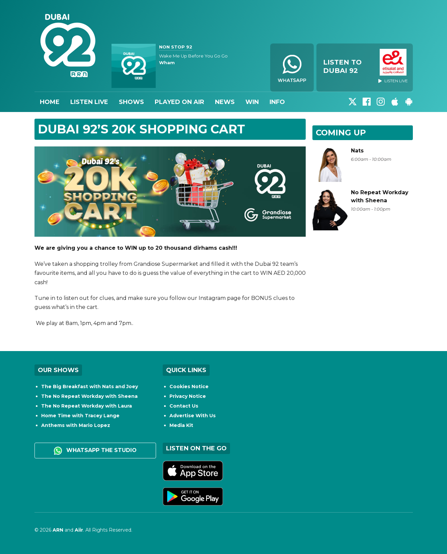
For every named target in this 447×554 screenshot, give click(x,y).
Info (277, 102)
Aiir (79, 530)
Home (50, 102)
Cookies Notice (189, 386)
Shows (131, 102)
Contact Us (183, 406)
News (225, 102)
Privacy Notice (187, 396)
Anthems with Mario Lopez (75, 425)
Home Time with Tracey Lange (80, 416)
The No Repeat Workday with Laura (86, 406)
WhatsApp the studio (95, 451)
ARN (58, 530)
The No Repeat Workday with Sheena (89, 396)
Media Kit (181, 425)
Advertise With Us (192, 416)
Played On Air (179, 102)
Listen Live (89, 102)
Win (252, 102)
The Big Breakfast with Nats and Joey (89, 386)
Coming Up (341, 132)
